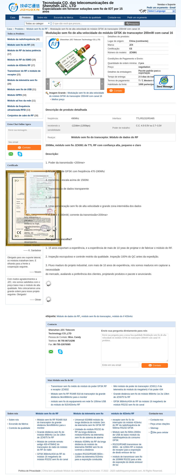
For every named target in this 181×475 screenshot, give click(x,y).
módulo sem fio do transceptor (96, 316)
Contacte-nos (114, 17)
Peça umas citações (160, 424)
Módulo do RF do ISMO (19, 59)
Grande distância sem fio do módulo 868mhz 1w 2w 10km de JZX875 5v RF (51, 435)
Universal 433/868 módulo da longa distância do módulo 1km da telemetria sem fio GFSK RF (90, 422)
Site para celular (159, 432)
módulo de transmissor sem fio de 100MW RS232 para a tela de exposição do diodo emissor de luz (127, 460)
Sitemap (154, 428)
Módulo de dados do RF (68, 316)
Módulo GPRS (14, 95)
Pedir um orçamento (157, 7)
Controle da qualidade (90, 17)
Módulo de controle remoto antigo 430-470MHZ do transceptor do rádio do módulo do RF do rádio (52, 445)
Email (173, 7)
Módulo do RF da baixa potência (24, 50)
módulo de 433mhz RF (18, 65)
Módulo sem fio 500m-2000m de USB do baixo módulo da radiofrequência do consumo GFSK (127, 436)
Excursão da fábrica (63, 17)
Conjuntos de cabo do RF (20, 115)
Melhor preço (58, 99)
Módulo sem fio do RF (37, 29)
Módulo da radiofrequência (21, 39)
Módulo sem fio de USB (19, 89)
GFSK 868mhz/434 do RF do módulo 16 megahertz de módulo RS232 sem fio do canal (52, 457)
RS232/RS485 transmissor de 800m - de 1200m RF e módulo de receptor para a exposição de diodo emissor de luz (128, 448)
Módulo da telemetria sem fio (22, 80)
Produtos (26, 17)
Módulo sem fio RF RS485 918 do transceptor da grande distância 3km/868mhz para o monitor (52, 423)
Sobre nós (42, 17)
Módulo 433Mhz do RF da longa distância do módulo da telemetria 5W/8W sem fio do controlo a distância (90, 445)
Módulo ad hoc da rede (19, 100)
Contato (24, 147)
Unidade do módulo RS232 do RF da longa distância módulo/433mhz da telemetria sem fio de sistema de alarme (89, 433)
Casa (12, 17)
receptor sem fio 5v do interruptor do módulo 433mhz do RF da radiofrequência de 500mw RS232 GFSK (127, 423)
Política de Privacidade (29, 471)
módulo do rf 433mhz (122, 316)
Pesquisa (134, 23)
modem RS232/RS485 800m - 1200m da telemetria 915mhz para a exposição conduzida (89, 457)
